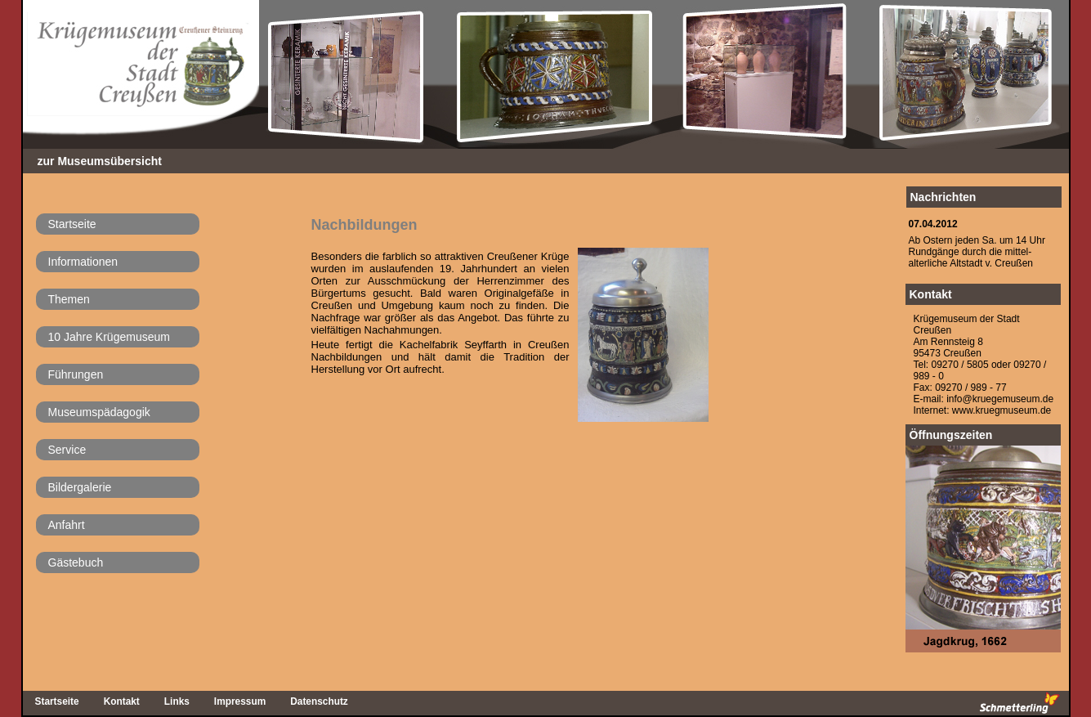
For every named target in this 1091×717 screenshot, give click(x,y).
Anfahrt (66, 524)
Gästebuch (76, 562)
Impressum (240, 701)
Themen (69, 299)
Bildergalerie (80, 487)
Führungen (76, 374)
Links (177, 701)
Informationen (83, 261)
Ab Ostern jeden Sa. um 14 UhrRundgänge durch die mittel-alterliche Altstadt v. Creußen (977, 252)
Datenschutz (319, 701)
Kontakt (931, 294)
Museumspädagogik (99, 412)
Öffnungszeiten (951, 434)
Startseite (72, 224)
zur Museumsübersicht (100, 161)
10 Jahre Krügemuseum (109, 336)
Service (67, 449)
